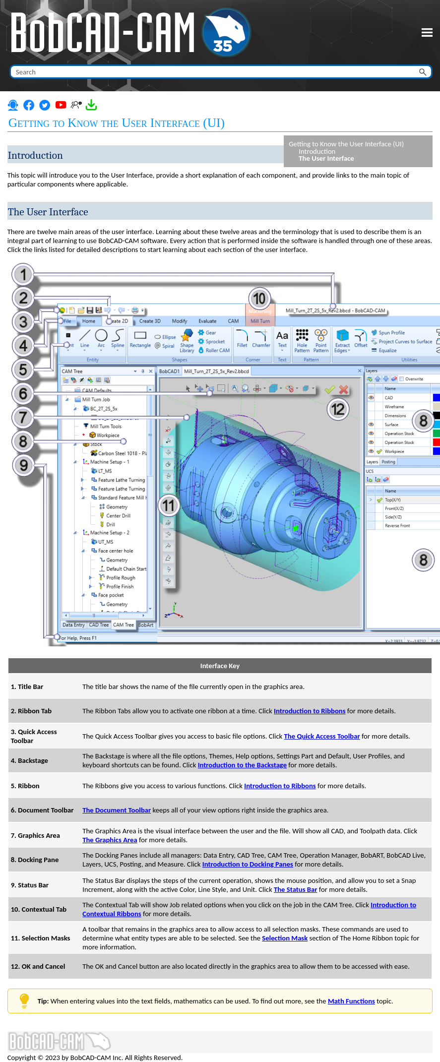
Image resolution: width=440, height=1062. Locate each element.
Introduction (317, 151)
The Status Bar (295, 889)
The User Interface (326, 158)
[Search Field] (221, 71)
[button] (424, 71)
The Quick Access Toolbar (322, 736)
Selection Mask (285, 938)
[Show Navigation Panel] (427, 32)
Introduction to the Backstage (242, 764)
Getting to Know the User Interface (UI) (346, 144)
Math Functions (351, 1001)
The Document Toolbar (116, 810)
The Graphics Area (109, 839)
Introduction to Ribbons (309, 710)
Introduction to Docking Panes (247, 864)
